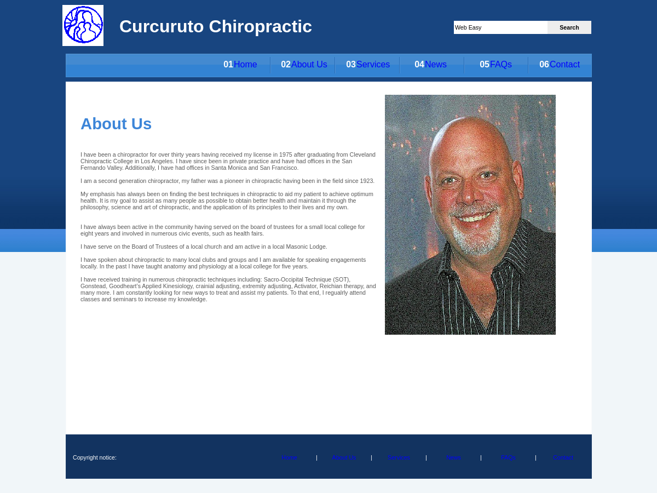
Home (245, 64)
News (436, 64)
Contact (565, 64)
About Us (309, 64)
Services (373, 64)
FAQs (501, 64)
